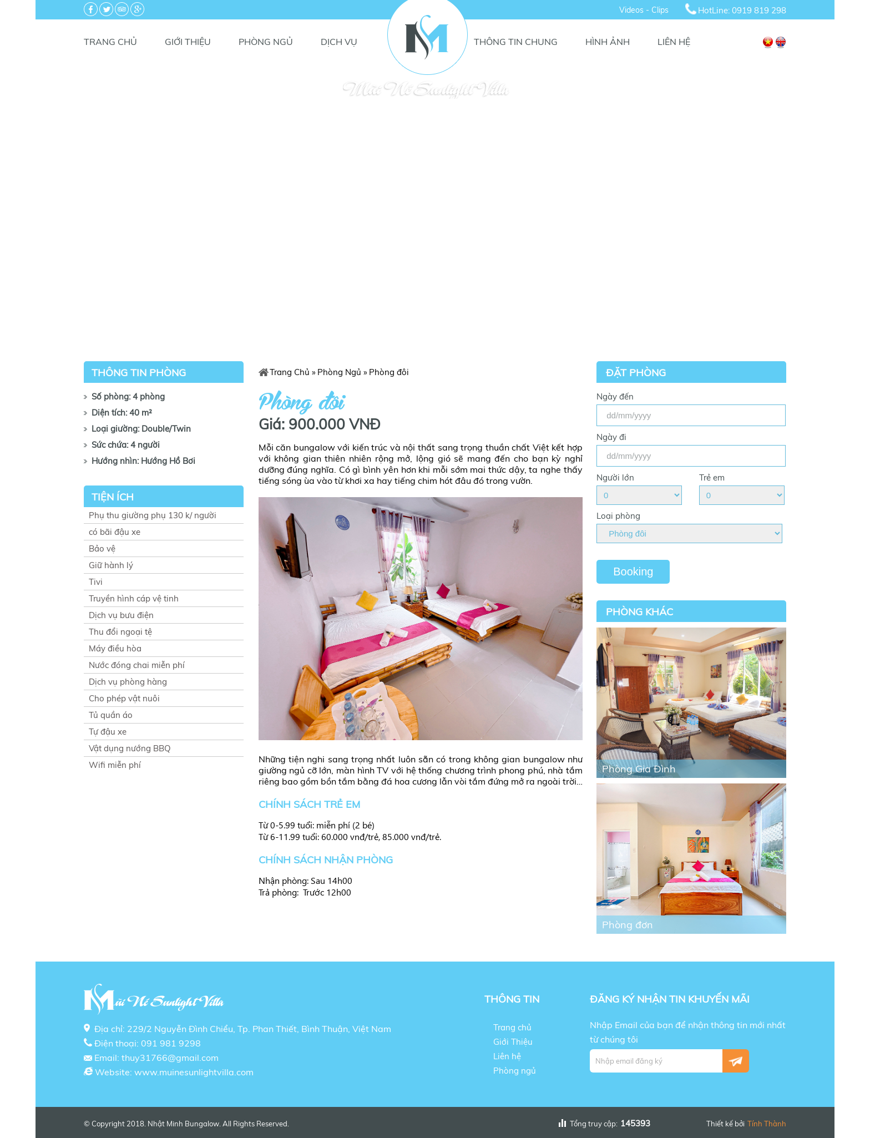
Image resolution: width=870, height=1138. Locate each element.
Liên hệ (673, 41)
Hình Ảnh (607, 41)
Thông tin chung (516, 41)
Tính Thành (766, 1123)
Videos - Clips (644, 10)
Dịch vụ (339, 41)
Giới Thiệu (188, 41)
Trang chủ (110, 41)
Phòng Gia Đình (639, 768)
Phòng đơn (627, 924)
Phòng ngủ (266, 41)
